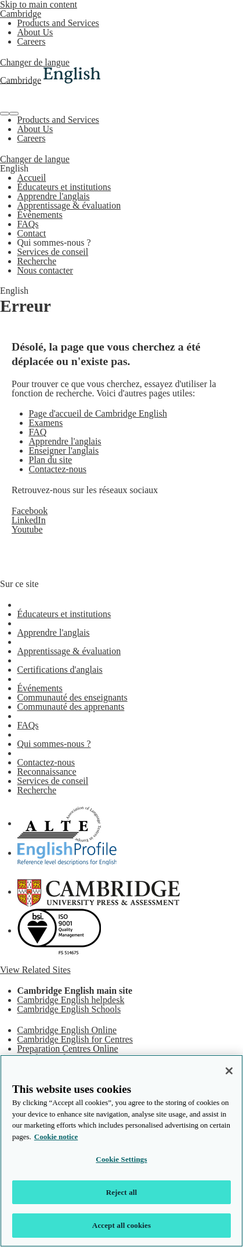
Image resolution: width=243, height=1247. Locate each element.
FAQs (28, 224)
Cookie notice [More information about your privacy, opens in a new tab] (56, 1136)
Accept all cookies (121, 1225)
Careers (31, 41)
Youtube (27, 529)
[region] (121, 1151)
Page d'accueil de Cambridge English (98, 413)
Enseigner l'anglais (64, 450)
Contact (31, 233)
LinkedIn (29, 520)
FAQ (38, 432)
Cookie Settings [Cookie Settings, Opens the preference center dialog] (121, 1159)
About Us (35, 32)
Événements (40, 215)
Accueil (31, 178)
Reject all (121, 1192)
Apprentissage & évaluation (69, 205)
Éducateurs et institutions (64, 187)
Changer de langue (35, 62)
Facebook (30, 511)
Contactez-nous (58, 469)
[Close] (229, 1071)
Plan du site (50, 460)
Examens (46, 423)
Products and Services (58, 23)
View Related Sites (35, 970)
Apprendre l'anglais (53, 196)
